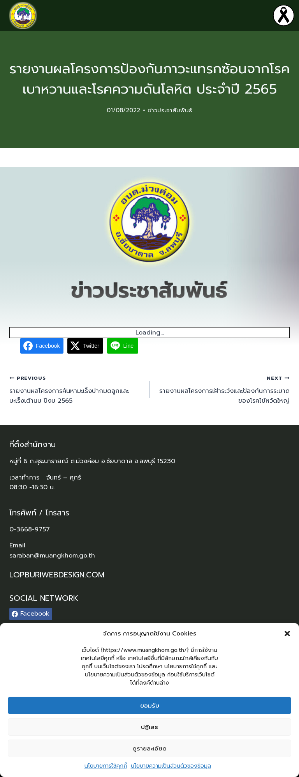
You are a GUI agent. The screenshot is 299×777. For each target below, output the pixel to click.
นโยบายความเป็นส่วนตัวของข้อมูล (171, 766)
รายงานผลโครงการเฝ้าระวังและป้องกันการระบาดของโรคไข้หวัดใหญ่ (223, 389)
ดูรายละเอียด (149, 748)
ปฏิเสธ (149, 727)
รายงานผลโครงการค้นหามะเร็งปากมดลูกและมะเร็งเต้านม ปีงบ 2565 (76, 389)
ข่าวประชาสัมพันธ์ (170, 110)
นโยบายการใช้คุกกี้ (105, 766)
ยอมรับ (149, 705)
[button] (287, 633)
